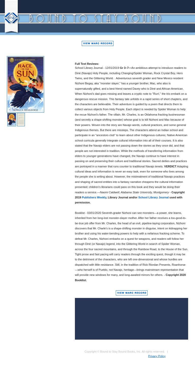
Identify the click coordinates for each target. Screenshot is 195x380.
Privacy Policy (157, 356)
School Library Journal (153, 197)
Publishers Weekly (94, 197)
